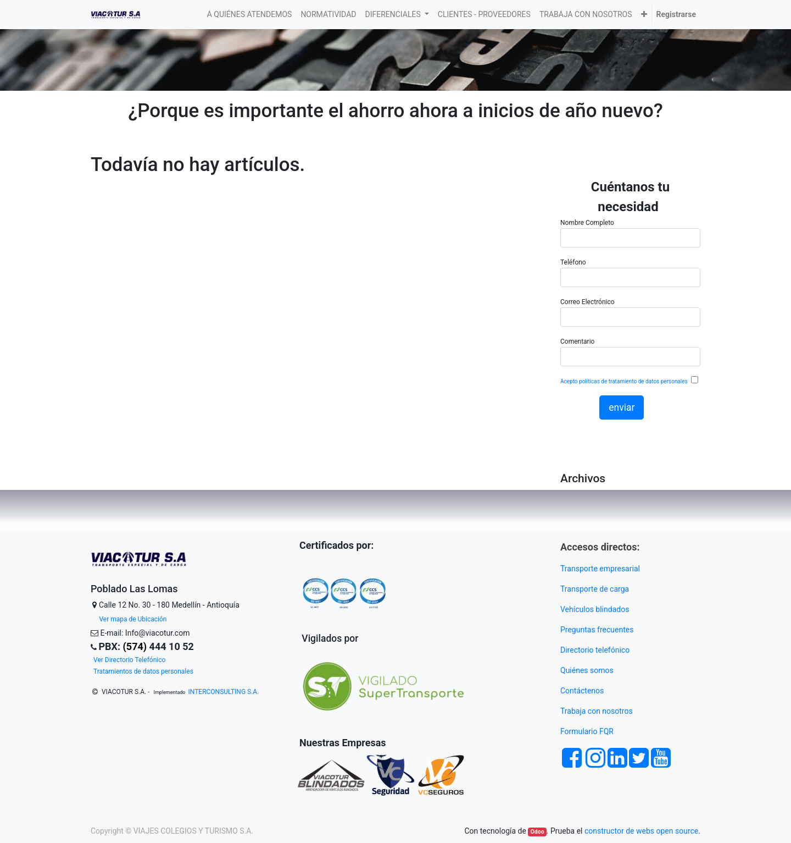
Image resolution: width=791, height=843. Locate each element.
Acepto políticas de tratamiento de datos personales (624, 381)
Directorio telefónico (595, 650)
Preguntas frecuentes (598, 629)
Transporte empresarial (600, 568)
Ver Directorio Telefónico (129, 660)
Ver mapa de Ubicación (132, 619)
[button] (644, 14)
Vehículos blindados (594, 609)
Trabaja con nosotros (597, 711)
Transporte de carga (595, 589)
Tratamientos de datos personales (143, 671)
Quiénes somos (587, 670)
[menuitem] (250, 14)
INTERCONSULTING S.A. (223, 692)
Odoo (537, 831)
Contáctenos (582, 690)
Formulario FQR (587, 731)
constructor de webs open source (641, 831)
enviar (621, 407)
